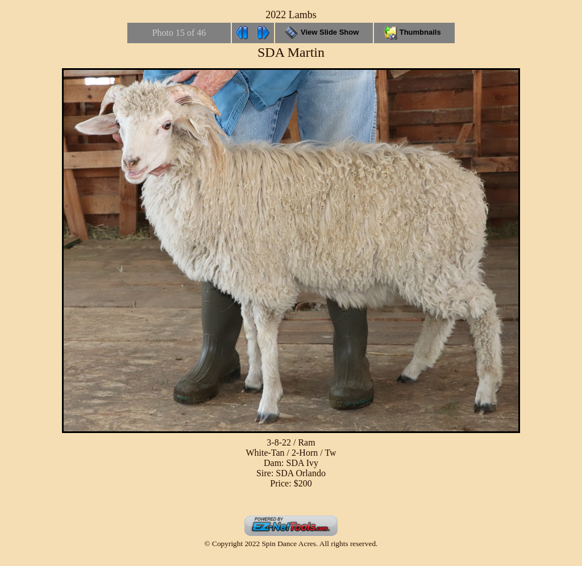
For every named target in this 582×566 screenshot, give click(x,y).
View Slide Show (324, 32)
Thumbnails (414, 32)
